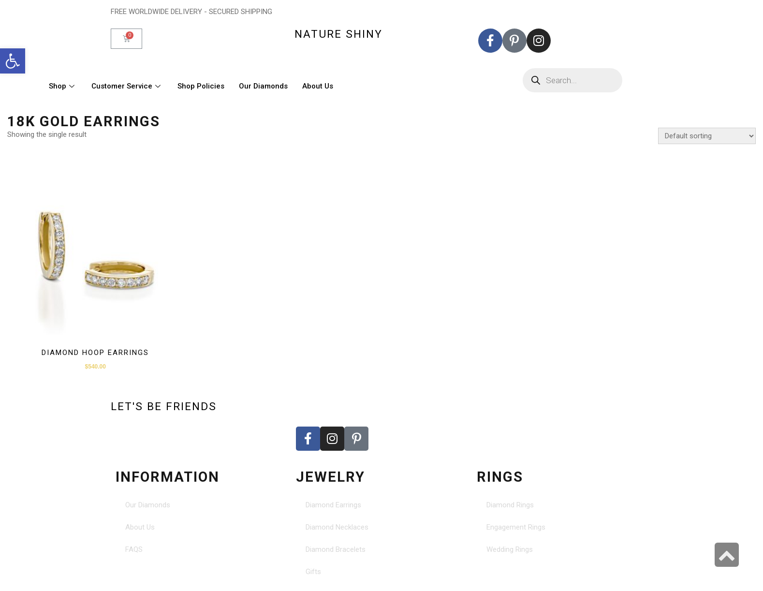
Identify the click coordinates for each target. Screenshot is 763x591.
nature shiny (338, 34)
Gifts (313, 571)
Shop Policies (200, 86)
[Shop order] (707, 136)
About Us (317, 86)
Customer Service (127, 86)
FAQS (134, 549)
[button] (12, 61)
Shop (63, 86)
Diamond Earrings (333, 505)
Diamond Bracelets (336, 549)
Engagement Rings (515, 527)
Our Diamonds (263, 86)
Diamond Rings (510, 505)
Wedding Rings (509, 549)
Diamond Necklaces (337, 527)
